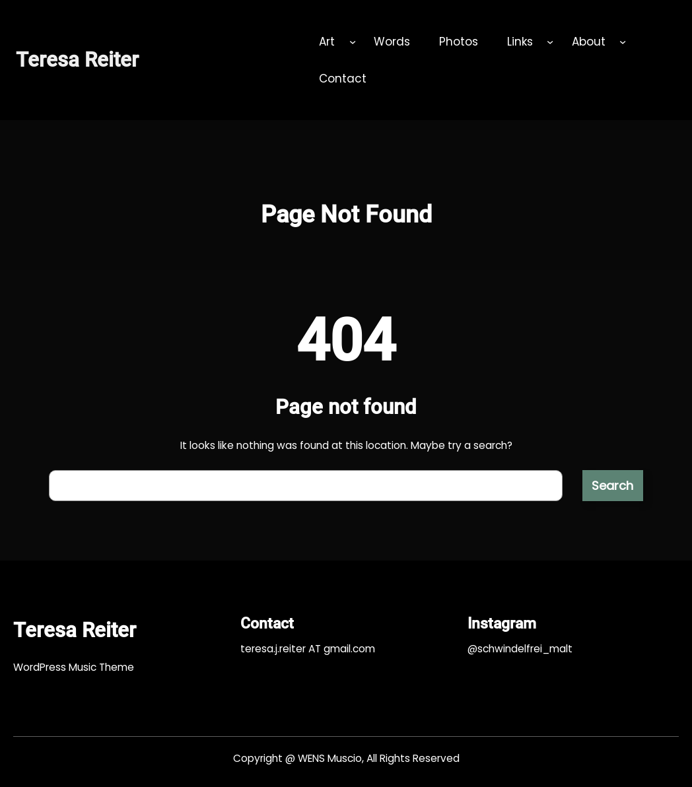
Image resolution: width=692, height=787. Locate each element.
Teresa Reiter (77, 60)
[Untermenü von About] (622, 41)
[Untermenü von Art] (352, 41)
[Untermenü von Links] (550, 41)
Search (612, 485)
